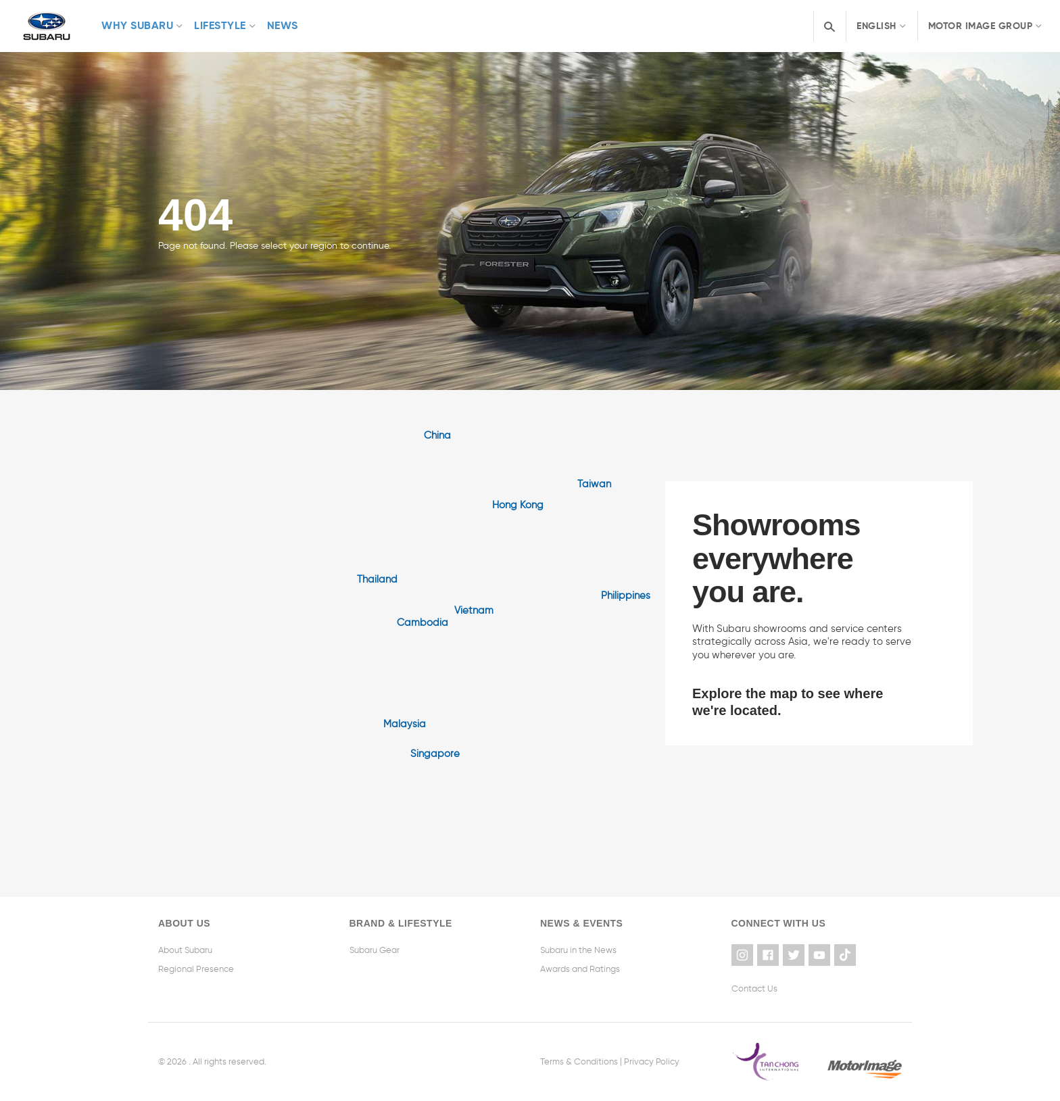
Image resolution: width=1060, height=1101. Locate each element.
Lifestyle (220, 25)
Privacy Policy (651, 1061)
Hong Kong (518, 505)
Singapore (435, 754)
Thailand (377, 579)
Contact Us (754, 988)
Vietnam (473, 610)
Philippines (625, 595)
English (876, 26)
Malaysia (404, 724)
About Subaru (185, 950)
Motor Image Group (980, 26)
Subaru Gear (375, 950)
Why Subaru (137, 25)
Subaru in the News (578, 950)
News (282, 25)
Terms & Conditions (579, 1061)
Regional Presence (196, 969)
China (437, 435)
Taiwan (594, 484)
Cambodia (422, 622)
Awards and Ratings (580, 969)
